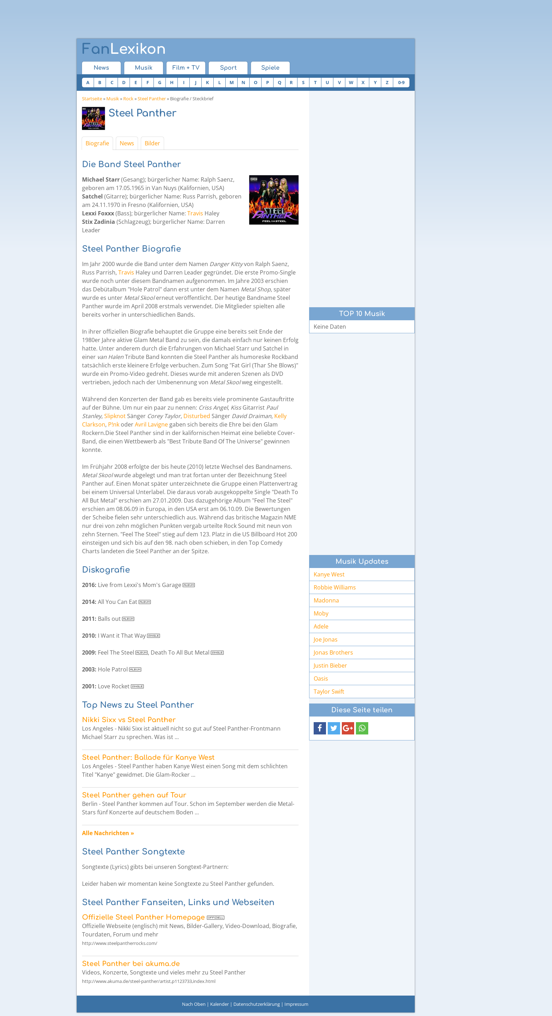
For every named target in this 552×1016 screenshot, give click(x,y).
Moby (321, 613)
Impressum (296, 1004)
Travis (195, 213)
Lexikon (124, 49)
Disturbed (196, 416)
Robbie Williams (335, 587)
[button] (320, 728)
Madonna (326, 600)
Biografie (97, 143)
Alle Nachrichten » (108, 833)
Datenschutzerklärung (256, 1004)
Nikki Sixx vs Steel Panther (129, 720)
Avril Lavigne (151, 424)
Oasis (321, 678)
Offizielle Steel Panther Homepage (143, 917)
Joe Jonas (326, 639)
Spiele (270, 68)
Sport (228, 68)
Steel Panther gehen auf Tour (134, 795)
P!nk (113, 424)
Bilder (152, 143)
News (101, 68)
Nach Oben (194, 1004)
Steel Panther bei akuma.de (131, 963)
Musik (143, 68)
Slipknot (115, 416)
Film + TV (186, 68)
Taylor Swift (329, 691)
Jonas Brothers (333, 652)
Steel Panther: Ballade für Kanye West (148, 757)
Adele (321, 626)
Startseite (92, 98)
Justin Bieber (330, 665)
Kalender (219, 1004)
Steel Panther (152, 98)
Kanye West (329, 574)
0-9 (401, 82)
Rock (128, 98)
